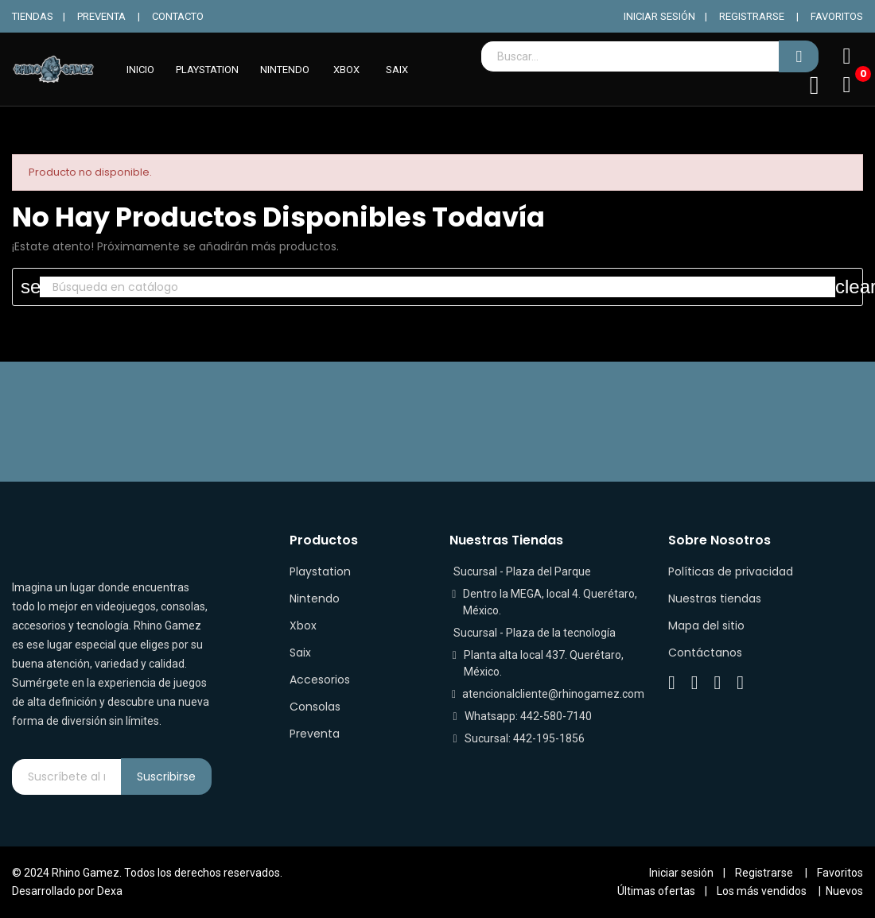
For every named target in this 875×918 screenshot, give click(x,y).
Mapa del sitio (706, 625)
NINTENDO (284, 70)
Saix (300, 652)
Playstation (320, 571)
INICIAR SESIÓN (659, 16)
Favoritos (840, 872)
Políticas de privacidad (730, 571)
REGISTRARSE (751, 16)
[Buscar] (437, 287)
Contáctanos (705, 652)
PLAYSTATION (207, 70)
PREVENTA (101, 16)
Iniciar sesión (681, 872)
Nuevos (844, 891)
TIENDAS (32, 16)
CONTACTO (178, 16)
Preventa (315, 734)
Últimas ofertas (656, 891)
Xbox (303, 625)
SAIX (397, 70)
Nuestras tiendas (714, 598)
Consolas (315, 707)
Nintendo (315, 598)
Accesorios (320, 680)
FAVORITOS (837, 16)
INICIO (140, 70)
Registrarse (764, 872)
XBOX (346, 70)
